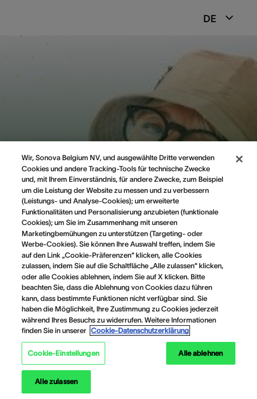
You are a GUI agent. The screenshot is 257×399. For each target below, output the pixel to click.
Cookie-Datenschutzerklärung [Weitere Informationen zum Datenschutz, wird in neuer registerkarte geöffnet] (140, 330)
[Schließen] (239, 159)
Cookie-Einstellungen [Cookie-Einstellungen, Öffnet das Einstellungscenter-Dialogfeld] (63, 353)
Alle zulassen (56, 381)
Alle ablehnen (200, 353)
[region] (128, 270)
